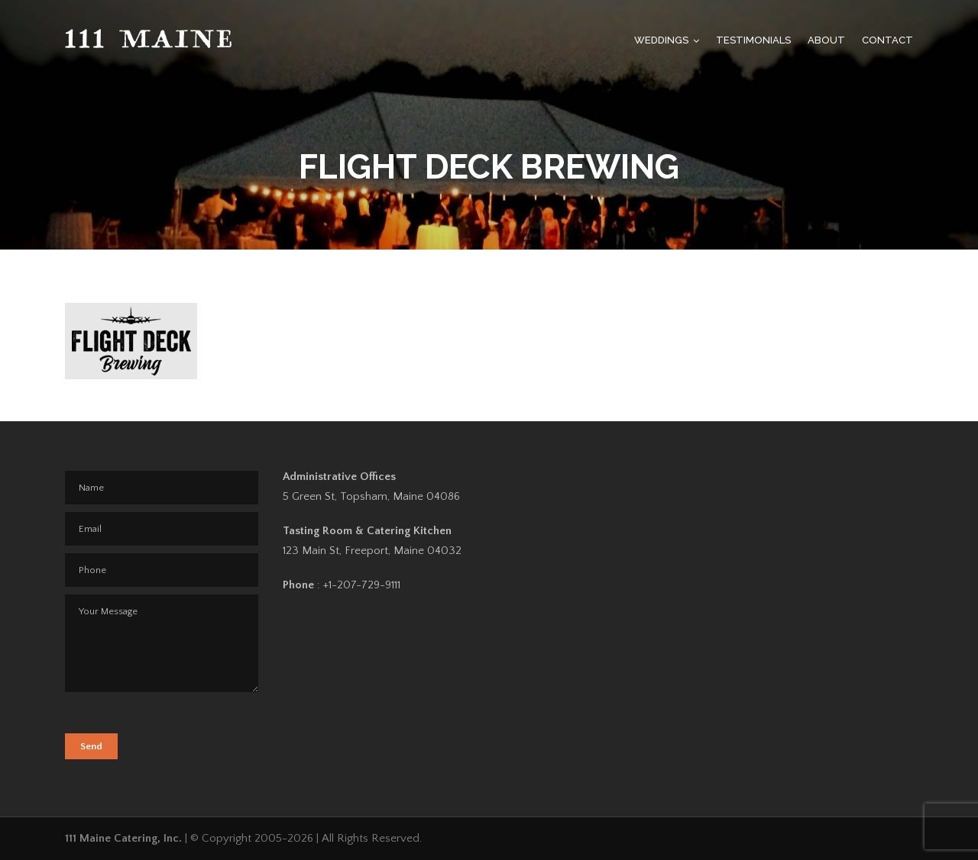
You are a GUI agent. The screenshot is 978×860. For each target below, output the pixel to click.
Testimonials (753, 40)
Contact (887, 40)
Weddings (661, 40)
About (826, 40)
